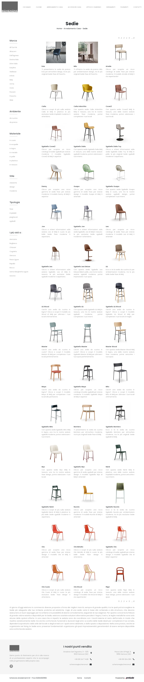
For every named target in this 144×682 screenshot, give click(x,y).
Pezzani (12, 92)
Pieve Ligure (14, 259)
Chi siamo (27, 7)
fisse (11, 209)
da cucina (13, 118)
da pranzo (13, 122)
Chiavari (13, 247)
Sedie (85, 28)
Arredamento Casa (55, 7)
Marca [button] (13, 40)
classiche (13, 183)
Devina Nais (14, 59)
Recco (12, 268)
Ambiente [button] (15, 111)
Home (59, 28)
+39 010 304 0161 (124, 659)
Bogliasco (13, 243)
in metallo (13, 152)
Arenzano (13, 239)
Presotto (13, 96)
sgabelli (12, 221)
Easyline (13, 68)
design (12, 187)
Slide (11, 100)
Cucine (39, 7)
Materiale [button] (15, 133)
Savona (12, 276)
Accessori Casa (74, 7)
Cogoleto (13, 251)
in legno (13, 148)
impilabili (13, 213)
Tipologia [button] (15, 202)
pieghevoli (14, 217)
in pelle (12, 156)
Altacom (13, 51)
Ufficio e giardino (93, 7)
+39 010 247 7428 (81, 659)
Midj (11, 80)
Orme (12, 84)
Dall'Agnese (14, 55)
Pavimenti (124, 7)
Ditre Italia (13, 63)
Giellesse (13, 72)
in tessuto (13, 165)
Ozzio (12, 88)
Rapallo (12, 263)
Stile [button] (12, 176)
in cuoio (13, 140)
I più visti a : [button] (16, 232)
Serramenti (110, 7)
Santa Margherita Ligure (19, 272)
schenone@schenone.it (79, 664)
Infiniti (12, 76)
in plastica (14, 160)
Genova (13, 255)
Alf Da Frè (13, 47)
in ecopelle (14, 144)
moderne (13, 191)
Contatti (137, 7)
